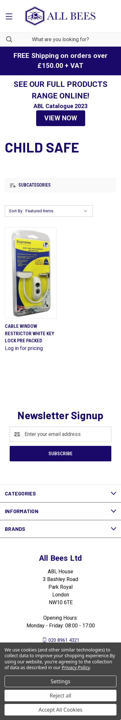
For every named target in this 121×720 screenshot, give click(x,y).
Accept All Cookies (61, 709)
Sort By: (16, 210)
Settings (60, 681)
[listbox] (58, 211)
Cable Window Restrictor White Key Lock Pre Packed (29, 333)
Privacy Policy (76, 667)
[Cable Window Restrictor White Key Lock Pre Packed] (30, 273)
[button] (60, 118)
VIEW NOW (60, 118)
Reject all (60, 695)
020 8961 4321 (63, 640)
